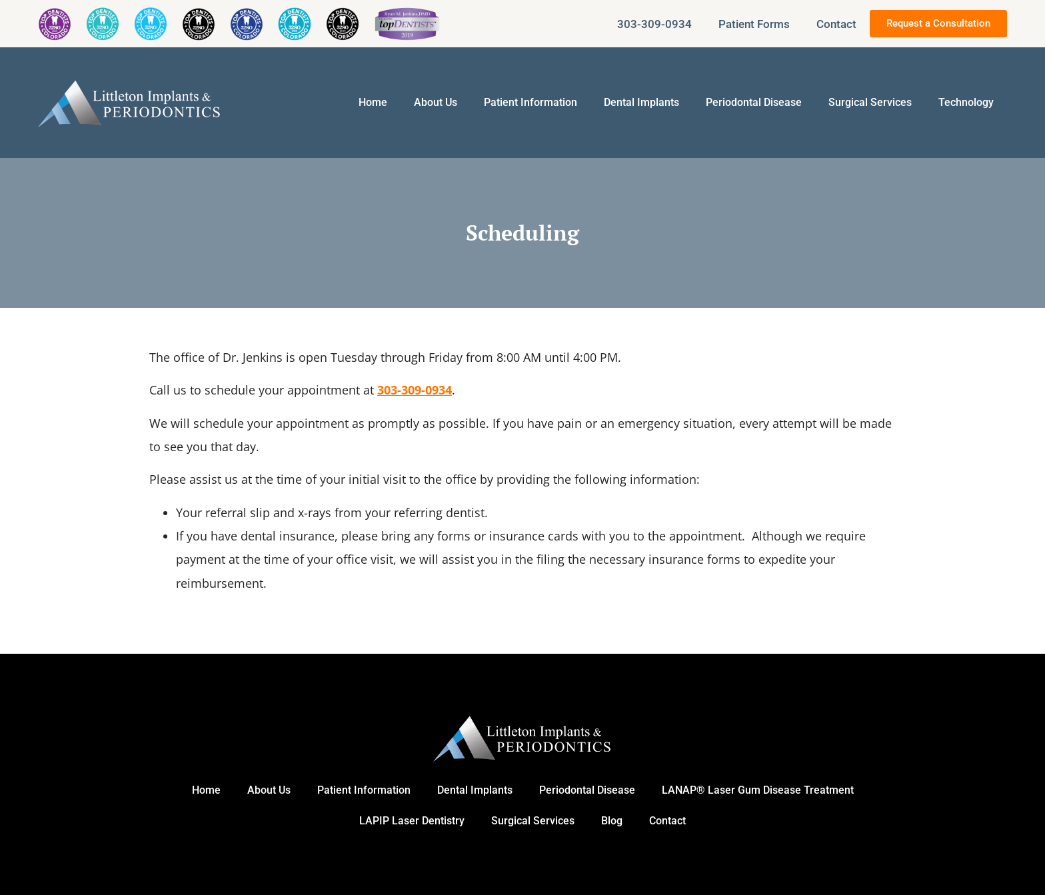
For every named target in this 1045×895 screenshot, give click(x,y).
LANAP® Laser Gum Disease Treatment (758, 790)
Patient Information (530, 102)
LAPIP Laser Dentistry (412, 820)
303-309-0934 (654, 24)
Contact (836, 24)
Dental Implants (641, 102)
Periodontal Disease (754, 102)
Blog (611, 820)
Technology (966, 102)
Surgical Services (870, 102)
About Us (435, 102)
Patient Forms (754, 24)
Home (373, 102)
